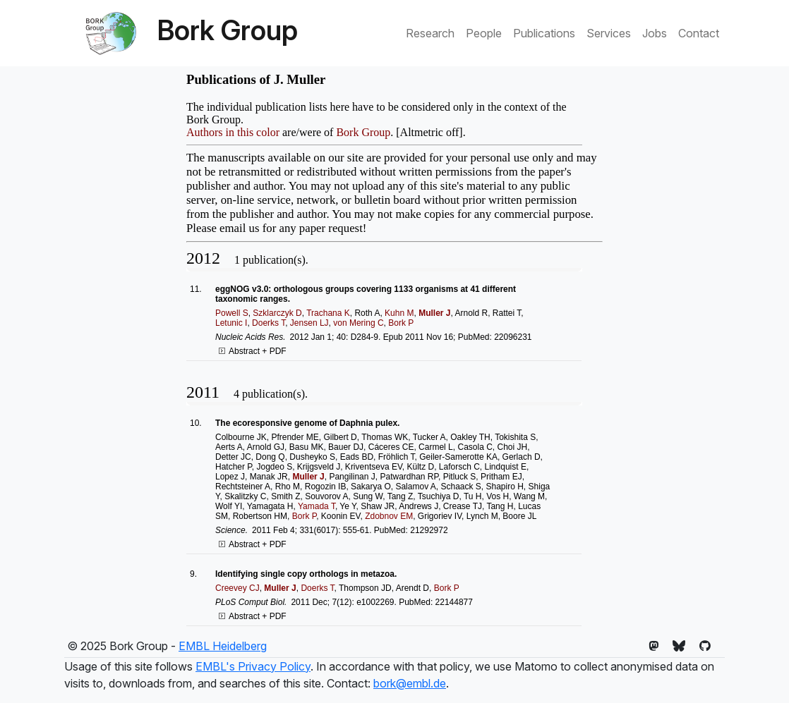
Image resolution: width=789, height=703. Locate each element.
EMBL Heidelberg (223, 646)
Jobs (654, 33)
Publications (544, 33)
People (484, 33)
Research (430, 33)
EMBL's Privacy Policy (253, 666)
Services (608, 33)
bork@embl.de (409, 683)
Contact (698, 33)
